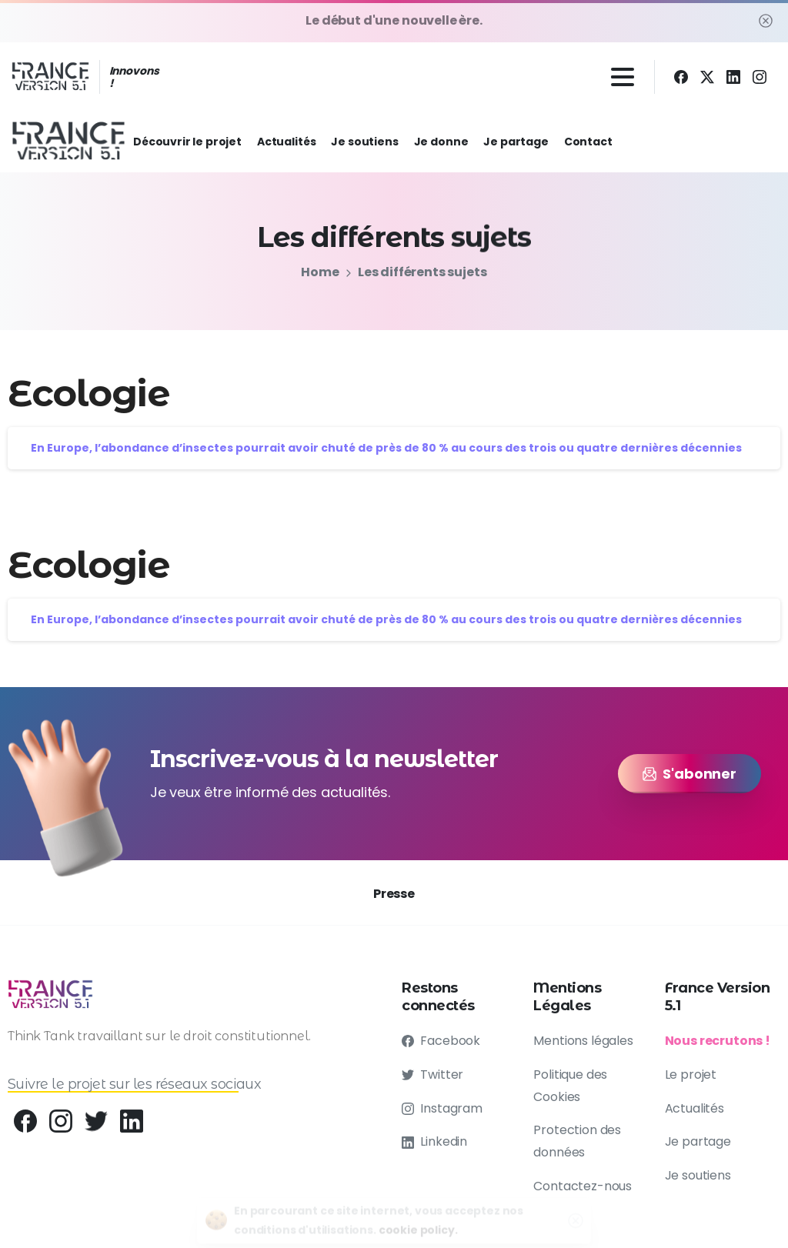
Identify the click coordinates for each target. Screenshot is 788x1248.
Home (319, 272)
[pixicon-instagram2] (60, 1122)
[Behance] (25, 1121)
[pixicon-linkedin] (131, 1128)
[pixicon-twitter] (96, 1124)
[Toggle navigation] (622, 77)
